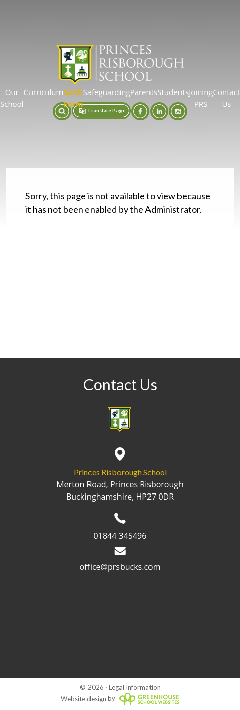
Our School (11, 98)
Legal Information (135, 687)
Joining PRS (201, 98)
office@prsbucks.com (120, 559)
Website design (83, 699)
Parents (144, 92)
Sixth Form (73, 98)
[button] (62, 111)
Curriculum (43, 92)
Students (173, 92)
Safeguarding (106, 92)
